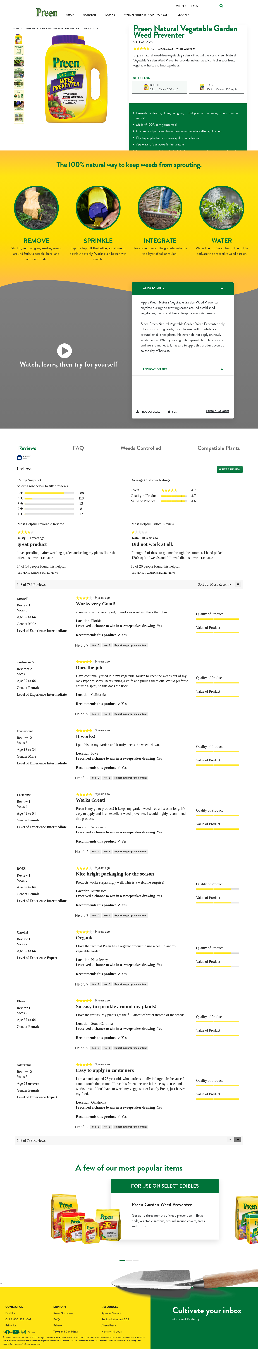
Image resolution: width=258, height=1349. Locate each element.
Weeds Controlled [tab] (140, 448)
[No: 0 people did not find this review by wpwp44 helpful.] (107, 645)
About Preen (108, 1325)
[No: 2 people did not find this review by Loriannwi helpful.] (107, 852)
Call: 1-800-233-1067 (18, 1319)
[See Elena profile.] (21, 1001)
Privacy (57, 1325)
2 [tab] (129, 1260)
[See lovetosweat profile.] (25, 731)
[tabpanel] (76, 79)
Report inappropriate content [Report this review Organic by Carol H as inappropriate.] (130, 984)
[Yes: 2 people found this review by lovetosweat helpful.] (95, 778)
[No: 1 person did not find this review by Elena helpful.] (107, 1048)
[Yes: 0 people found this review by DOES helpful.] (95, 915)
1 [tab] (122, 1260)
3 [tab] (135, 1260)
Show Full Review (40, 558)
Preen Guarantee (63, 1313)
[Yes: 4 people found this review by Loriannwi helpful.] (95, 852)
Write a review (231, 470)
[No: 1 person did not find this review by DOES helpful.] (107, 915)
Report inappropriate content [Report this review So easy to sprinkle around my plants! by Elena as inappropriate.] (130, 1048)
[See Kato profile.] (135, 538)
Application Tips (155, 369)
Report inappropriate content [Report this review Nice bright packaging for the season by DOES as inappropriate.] (130, 915)
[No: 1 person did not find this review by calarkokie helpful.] (107, 1127)
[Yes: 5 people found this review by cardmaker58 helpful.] (95, 714)
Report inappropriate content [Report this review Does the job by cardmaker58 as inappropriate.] (130, 714)
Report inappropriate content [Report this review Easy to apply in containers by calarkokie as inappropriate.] (130, 1126)
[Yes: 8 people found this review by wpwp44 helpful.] (95, 645)
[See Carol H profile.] (22, 932)
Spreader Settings (111, 1313)
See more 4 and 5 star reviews (38, 572)
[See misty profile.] (22, 538)
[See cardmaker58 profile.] (26, 662)
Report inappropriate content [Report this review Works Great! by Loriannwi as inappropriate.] (130, 851)
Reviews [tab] (27, 448)
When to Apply (153, 288)
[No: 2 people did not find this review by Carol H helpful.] (107, 984)
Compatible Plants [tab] (218, 448)
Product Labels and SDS (115, 1319)
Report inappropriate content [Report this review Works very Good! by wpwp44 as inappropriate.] (130, 645)
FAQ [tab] (78, 448)
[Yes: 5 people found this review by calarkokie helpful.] (95, 1127)
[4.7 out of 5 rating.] (153, 49)
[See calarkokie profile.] (24, 1065)
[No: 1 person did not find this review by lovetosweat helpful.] (107, 778)
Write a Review (185, 49)
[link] (141, 49)
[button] (237, 1139)
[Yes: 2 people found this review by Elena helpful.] (95, 1048)
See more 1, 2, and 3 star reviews (153, 572)
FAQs (56, 1319)
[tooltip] (24, 458)
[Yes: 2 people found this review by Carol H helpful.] (95, 984)
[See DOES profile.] (21, 868)
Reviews (167, 49)
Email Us (10, 1313)
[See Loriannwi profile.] (24, 795)
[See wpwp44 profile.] (22, 598)
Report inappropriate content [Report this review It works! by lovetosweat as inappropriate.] (130, 777)
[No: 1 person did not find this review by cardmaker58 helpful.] (107, 714)
